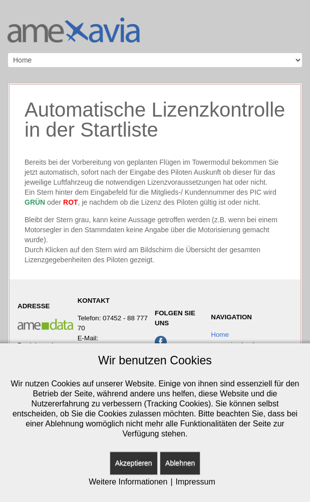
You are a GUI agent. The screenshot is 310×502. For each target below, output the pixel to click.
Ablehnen (180, 463)
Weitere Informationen (128, 481)
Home (220, 334)
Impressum (195, 481)
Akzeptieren (133, 463)
